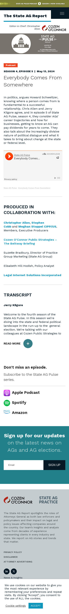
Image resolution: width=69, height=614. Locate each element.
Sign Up (54, 465)
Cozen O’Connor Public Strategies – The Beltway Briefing (30, 241)
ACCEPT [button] (36, 605)
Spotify (19, 402)
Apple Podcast (26, 392)
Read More (18, 343)
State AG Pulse (10, 188)
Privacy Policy (13, 552)
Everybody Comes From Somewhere (34, 188)
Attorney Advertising (18, 561)
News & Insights (13, 577)
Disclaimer (10, 557)
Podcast (11, 65)
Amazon (19, 412)
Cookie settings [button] (16, 605)
